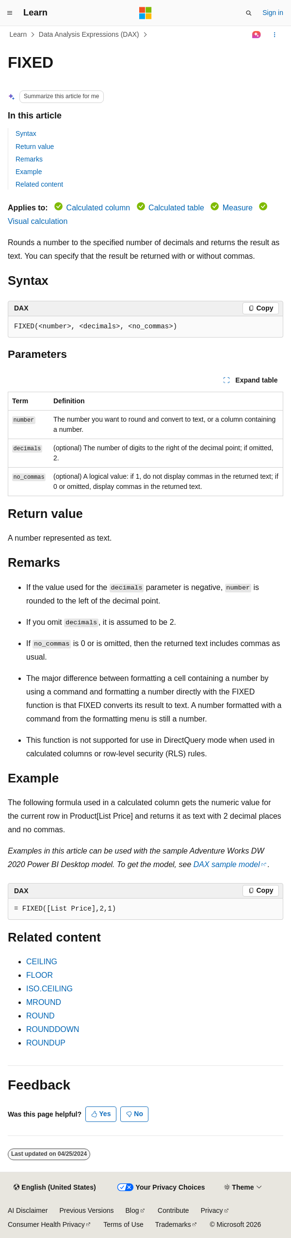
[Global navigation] (9, 13)
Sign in (272, 12)
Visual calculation (37, 221)
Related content (39, 184)
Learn (18, 34)
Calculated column (98, 208)
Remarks (29, 159)
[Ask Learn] (256, 35)
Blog (132, 1210)
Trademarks (173, 1224)
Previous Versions (86, 1210)
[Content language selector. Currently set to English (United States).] (54, 1187)
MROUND (43, 1002)
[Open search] (249, 13)
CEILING (41, 962)
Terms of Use (123, 1224)
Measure (238, 208)
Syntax (26, 133)
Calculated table (176, 208)
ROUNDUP (45, 1043)
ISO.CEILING (49, 989)
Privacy (212, 1210)
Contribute (173, 1210)
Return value (35, 146)
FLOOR (39, 975)
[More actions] (274, 35)
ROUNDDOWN (52, 1029)
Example (29, 172)
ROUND (40, 1016)
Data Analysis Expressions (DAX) (89, 34)
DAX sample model (227, 864)
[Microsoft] (145, 13)
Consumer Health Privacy (46, 1224)
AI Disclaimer (28, 1210)
